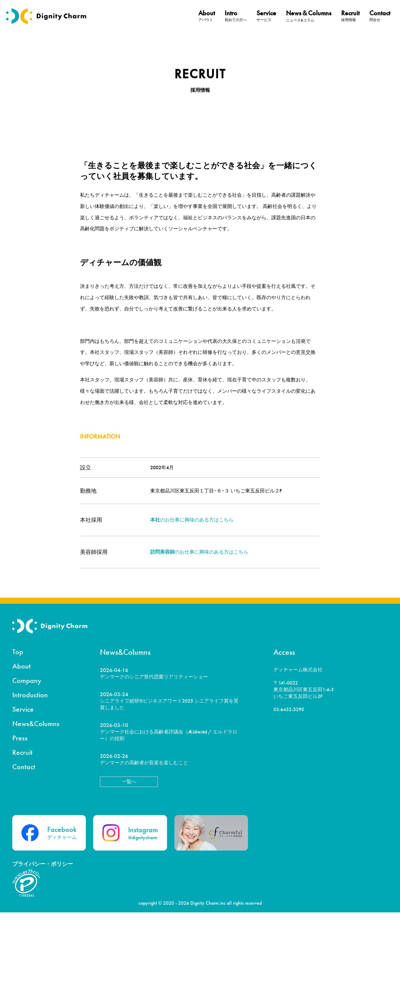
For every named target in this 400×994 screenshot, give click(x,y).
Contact (23, 848)
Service (23, 791)
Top (17, 733)
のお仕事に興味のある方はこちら (192, 601)
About (21, 747)
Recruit (22, 834)
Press (20, 819)
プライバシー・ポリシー (42, 945)
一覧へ (129, 863)
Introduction (30, 776)
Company (26, 762)
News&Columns (35, 805)
